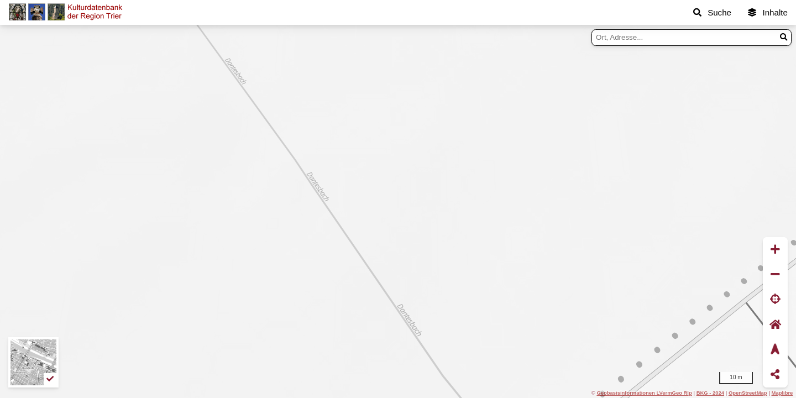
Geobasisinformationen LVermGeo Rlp (644, 393)
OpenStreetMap (748, 393)
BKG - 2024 (710, 393)
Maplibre (782, 393)
